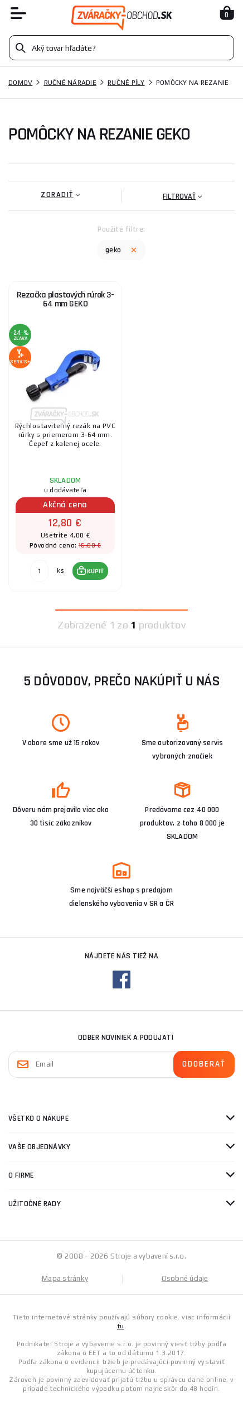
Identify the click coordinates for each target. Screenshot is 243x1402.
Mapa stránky (65, 1278)
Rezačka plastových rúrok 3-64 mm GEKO (65, 299)
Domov (20, 83)
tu (120, 1326)
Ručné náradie (70, 83)
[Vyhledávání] (121, 47)
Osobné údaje (185, 1278)
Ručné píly (126, 83)
